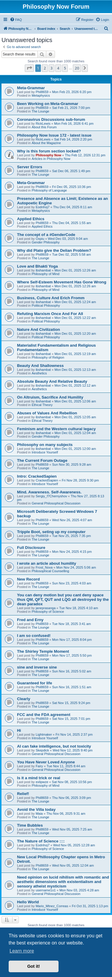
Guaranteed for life (34, 683)
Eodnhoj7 (43, 207)
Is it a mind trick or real (38, 778)
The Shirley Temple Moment (43, 651)
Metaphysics (41, 95)
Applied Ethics (31, 219)
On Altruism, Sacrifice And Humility (50, 397)
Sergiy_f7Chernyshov (51, 496)
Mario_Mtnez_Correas (52, 906)
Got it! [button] (33, 966)
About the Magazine (46, 143)
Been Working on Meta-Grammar (47, 103)
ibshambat (43, 270)
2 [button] (45, 68)
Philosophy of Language (49, 190)
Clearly (23, 699)
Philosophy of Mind (45, 274)
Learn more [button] (22, 950)
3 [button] (51, 68)
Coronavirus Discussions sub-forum (51, 119)
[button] (29, 68)
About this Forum (44, 127)
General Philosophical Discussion (56, 503)
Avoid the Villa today (36, 809)
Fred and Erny (30, 620)
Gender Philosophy (46, 242)
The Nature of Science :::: (41, 841)
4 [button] (58, 68)
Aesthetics (39, 373)
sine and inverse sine (37, 667)
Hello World (28, 902)
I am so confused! (33, 635)
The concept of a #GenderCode (46, 234)
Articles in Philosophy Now (51, 158)
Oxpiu (40, 238)
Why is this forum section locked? (49, 151)
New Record (28, 579)
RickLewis (43, 123)
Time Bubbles (30, 825)
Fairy (39, 766)
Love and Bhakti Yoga (37, 266)
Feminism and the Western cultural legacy (56, 429)
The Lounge (40, 111)
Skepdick (42, 750)
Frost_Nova (44, 567)
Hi (19, 730)
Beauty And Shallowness (40, 365)
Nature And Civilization (38, 329)
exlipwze (42, 782)
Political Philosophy (46, 305)
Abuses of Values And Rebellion (47, 413)
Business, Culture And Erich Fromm (51, 298)
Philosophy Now (48, 155)
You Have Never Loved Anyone (46, 762)
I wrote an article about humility (46, 563)
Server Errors (29, 167)
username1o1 (46, 890)
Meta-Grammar (31, 88)
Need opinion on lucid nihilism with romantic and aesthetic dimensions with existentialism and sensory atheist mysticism (63, 881)
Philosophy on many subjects (45, 444)
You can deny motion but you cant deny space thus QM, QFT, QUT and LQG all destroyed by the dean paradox (63, 599)
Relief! (23, 793)
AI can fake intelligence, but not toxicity (54, 746)
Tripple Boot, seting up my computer (51, 532)
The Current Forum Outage (42, 460)
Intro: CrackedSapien (37, 476)
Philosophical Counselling (50, 571)
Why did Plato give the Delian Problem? (54, 250)
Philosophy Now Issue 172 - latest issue (54, 135)
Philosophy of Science (48, 611)
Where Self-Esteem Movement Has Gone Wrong (61, 282)
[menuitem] (16, 19)
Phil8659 (42, 92)
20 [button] (77, 68)
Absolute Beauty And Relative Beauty (52, 381)
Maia (39, 813)
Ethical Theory (42, 405)
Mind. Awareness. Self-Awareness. (49, 492)
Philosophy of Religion (48, 357)
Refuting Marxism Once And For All (50, 313)
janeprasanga (46, 608)
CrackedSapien (47, 480)
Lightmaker (44, 734)
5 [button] (65, 68)
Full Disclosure (31, 547)
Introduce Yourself (45, 452)
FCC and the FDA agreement (43, 714)
